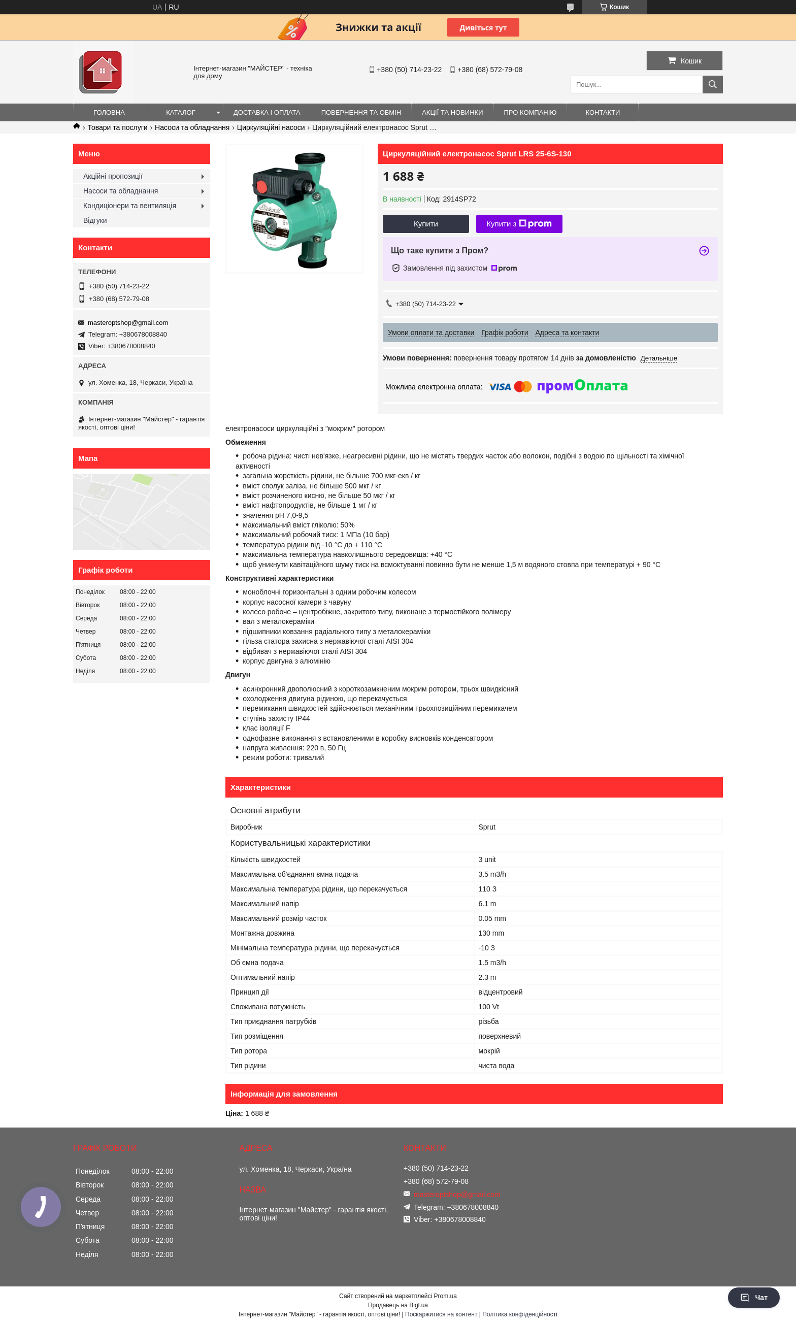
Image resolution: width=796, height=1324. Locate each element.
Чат (754, 1297)
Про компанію (530, 112)
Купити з (519, 223)
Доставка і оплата (267, 112)
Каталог (180, 112)
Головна (109, 112)
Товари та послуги (117, 127)
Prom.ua (445, 1296)
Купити (426, 223)
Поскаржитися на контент (441, 1314)
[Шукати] (713, 84)
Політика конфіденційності (519, 1314)
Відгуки (95, 220)
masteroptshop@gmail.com (128, 322)
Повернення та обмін (361, 112)
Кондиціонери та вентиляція (129, 206)
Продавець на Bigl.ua (398, 1305)
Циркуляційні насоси (271, 127)
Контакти (603, 112)
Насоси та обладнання (192, 127)
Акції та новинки (452, 112)
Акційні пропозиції (113, 176)
